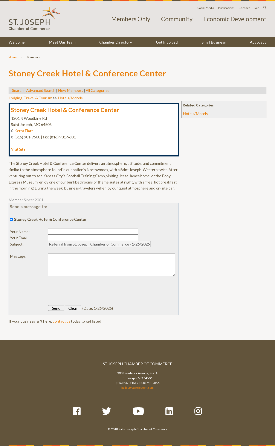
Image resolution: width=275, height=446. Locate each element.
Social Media (205, 8)
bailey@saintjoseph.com (137, 387)
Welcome (17, 42)
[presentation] (80, 290)
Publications (226, 8)
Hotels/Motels (195, 113)
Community (176, 19)
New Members (70, 90)
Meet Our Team (62, 42)
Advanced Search (40, 90)
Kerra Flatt (23, 130)
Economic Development (234, 19)
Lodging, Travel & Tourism (30, 98)
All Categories (97, 90)
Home (13, 57)
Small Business (214, 42)
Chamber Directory (115, 42)
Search (18, 90)
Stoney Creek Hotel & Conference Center (65, 109)
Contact (244, 8)
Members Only (130, 19)
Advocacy (258, 42)
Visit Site (18, 149)
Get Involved (167, 42)
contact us (61, 321)
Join (256, 8)
